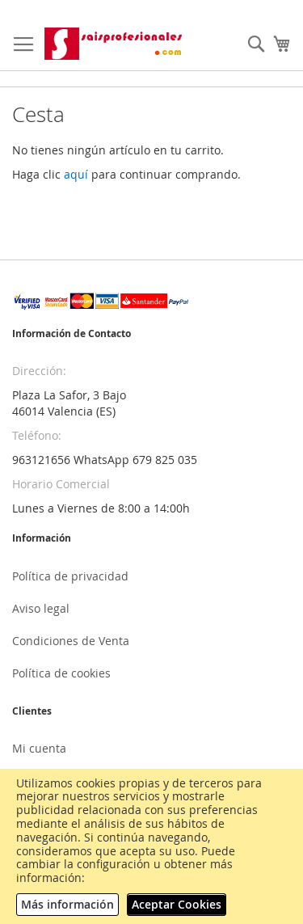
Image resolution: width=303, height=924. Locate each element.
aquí (76, 174)
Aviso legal (40, 608)
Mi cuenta (39, 748)
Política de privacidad (70, 576)
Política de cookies (61, 673)
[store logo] (114, 43)
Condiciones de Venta (70, 640)
